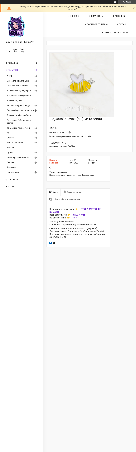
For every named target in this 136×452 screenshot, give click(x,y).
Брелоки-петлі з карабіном (19, 115)
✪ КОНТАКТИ (12, 180)
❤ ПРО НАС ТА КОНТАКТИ (113, 32)
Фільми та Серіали (15, 142)
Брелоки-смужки (14, 100)
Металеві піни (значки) (17, 86)
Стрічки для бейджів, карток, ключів (20, 121)
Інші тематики (13, 172)
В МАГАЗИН (78, 214)
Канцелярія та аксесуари (18, 128)
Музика (10, 152)
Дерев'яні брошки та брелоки (20, 110)
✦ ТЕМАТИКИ (12, 70)
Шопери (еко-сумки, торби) (19, 91)
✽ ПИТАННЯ (122, 24)
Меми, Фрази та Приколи (18, 157)
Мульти (10, 138)
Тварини (10, 162)
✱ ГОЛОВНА (74, 16)
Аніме (9, 76)
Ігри (8, 133)
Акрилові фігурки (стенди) (19, 105)
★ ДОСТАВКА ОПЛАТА (94, 24)
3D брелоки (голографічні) (19, 96)
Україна (10, 147)
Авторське (12, 167)
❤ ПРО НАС (11, 187)
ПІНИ (74, 217)
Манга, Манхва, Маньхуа (18, 81)
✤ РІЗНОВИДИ (12, 63)
